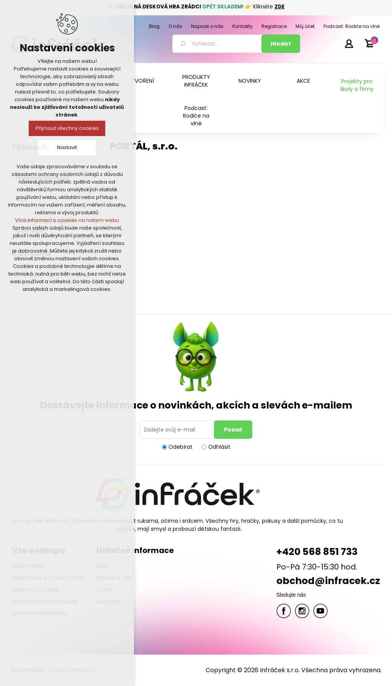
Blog (102, 565)
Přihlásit (348, 43)
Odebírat (180, 447)
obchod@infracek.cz (328, 581)
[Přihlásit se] (178, 429)
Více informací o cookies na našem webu (67, 220)
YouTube (320, 611)
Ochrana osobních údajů (45, 601)
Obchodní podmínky (39, 613)
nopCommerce (72, 670)
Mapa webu (27, 565)
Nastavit (67, 147)
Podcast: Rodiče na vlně (196, 115)
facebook (283, 611)
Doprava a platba (35, 589)
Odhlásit (219, 447)
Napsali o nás (113, 577)
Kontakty (108, 601)
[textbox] (218, 43)
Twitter (302, 611)
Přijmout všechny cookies (67, 128)
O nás (104, 589)
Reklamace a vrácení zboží (48, 577)
